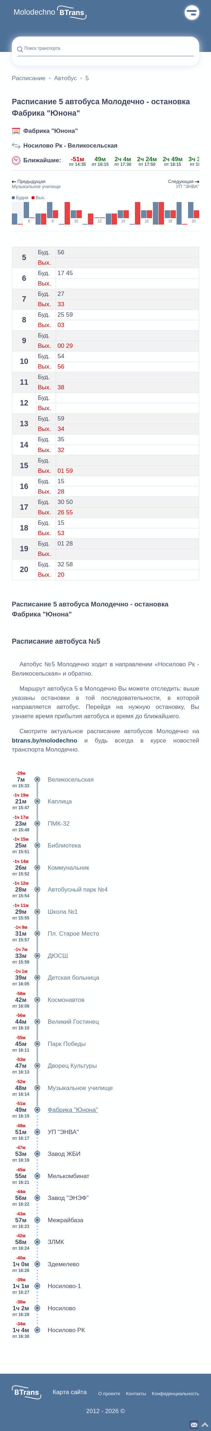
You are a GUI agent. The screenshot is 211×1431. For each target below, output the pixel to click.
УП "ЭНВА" (45, 1132)
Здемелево (45, 1264)
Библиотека (46, 845)
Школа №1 (45, 912)
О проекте (109, 1393)
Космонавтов (48, 1000)
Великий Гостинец (55, 1022)
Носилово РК (48, 1330)
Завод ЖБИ (46, 1154)
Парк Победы (49, 1044)
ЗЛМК (38, 1242)
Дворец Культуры (54, 1066)
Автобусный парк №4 (60, 889)
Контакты (136, 1393)
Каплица (42, 801)
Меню (192, 12)
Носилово (44, 1308)
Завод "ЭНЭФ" (50, 1198)
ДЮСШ (40, 956)
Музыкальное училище (62, 1088)
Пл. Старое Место (55, 933)
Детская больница (55, 977)
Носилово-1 (46, 1286)
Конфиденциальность (175, 1393)
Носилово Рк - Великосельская (70, 145)
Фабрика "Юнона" (50, 131)
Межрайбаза (47, 1220)
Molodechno (34, 12)
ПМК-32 (41, 823)
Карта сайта (70, 1392)
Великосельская (53, 779)
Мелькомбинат (50, 1176)
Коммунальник (50, 868)
